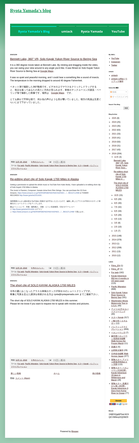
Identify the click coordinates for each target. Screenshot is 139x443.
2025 (114, 118)
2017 (114, 150)
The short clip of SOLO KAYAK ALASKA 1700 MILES (42, 285)
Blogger (74, 431)
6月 (116, 211)
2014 (114, 240)
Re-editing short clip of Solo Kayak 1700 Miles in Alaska (44, 179)
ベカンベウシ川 (118, 333)
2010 (114, 255)
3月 (116, 223)
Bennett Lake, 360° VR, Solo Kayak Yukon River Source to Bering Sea (53, 59)
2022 (114, 130)
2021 (114, 134)
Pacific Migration (31, 166)
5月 (116, 215)
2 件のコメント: (37, 360)
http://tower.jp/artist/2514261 (30, 195)
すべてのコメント (119, 97)
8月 (116, 203)
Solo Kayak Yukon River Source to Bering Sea (58, 166)
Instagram (115, 62)
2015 (114, 236)
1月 (116, 231)
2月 (116, 227)
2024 (114, 122)
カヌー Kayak (83, 166)
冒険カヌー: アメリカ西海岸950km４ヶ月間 (120, 362)
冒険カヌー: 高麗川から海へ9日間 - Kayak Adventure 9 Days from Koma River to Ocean (120, 388)
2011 (114, 251)
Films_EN (115, 266)
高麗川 (114, 347)
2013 (114, 244)
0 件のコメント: (37, 162)
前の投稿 (96, 373)
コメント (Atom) (22, 378)
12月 (116, 157)
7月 (116, 207)
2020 (114, 138)
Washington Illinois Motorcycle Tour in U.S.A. (119, 303)
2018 (114, 146)
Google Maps (46, 71)
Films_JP (115, 269)
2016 (114, 153)
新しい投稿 (16, 373)
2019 (114, 142)
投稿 (113, 92)
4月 (116, 219)
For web (20, 166)
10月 (116, 195)
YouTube (115, 58)
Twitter (114, 65)
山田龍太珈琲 (117, 350)
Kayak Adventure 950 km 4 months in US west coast (120, 278)
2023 (114, 126)
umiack (114, 75)
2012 (114, 247)
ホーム (57, 373)
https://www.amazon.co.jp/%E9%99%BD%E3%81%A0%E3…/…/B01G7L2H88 (48, 193)
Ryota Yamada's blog (30, 10)
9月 (116, 199)
